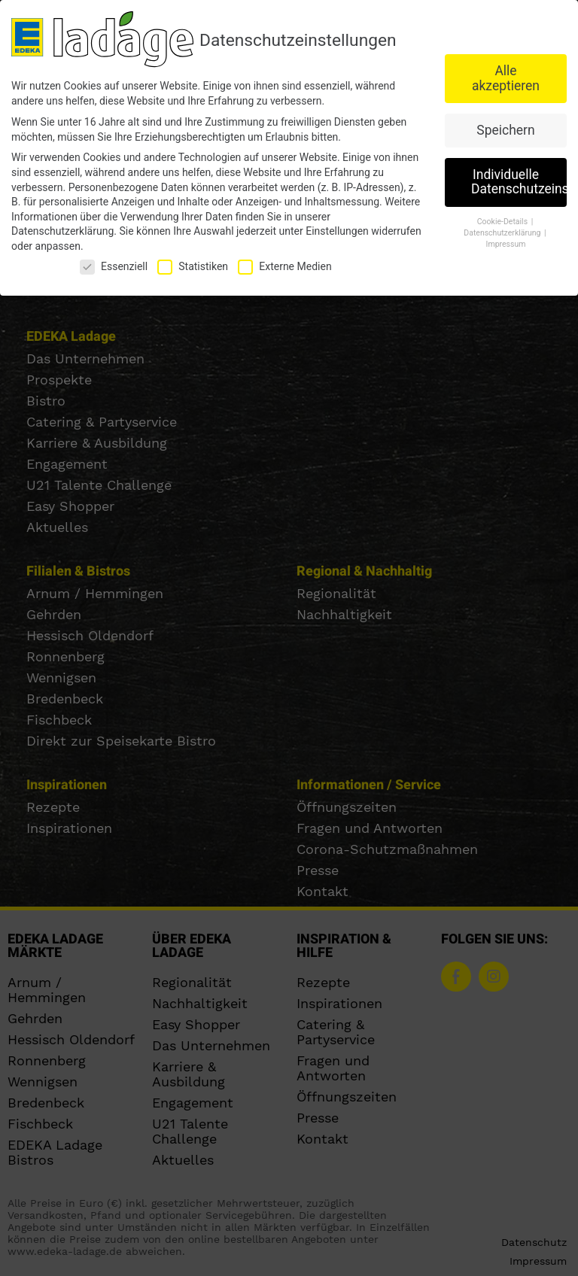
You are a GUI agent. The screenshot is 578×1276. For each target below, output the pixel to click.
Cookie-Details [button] (503, 220)
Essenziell (114, 264)
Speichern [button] (505, 127)
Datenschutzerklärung (62, 229)
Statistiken (192, 264)
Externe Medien (284, 264)
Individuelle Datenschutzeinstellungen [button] (519, 180)
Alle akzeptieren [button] (506, 77)
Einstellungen (337, 229)
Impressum (506, 242)
